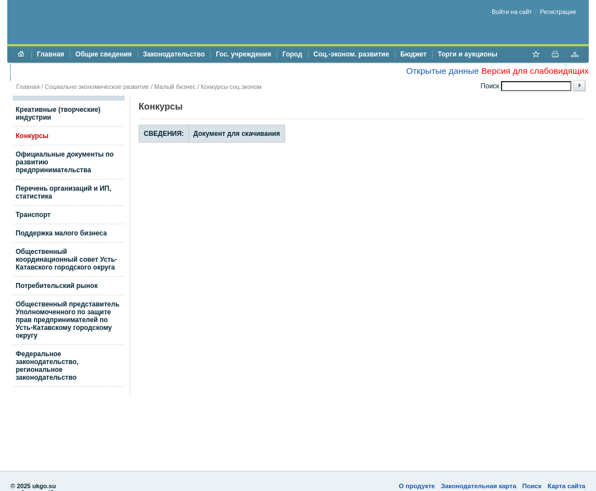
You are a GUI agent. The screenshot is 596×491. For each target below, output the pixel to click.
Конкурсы (32, 136)
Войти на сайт (512, 11)
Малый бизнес (175, 86)
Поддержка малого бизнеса (61, 233)
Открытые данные (442, 70)
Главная (50, 54)
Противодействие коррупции (64, 72)
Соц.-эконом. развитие (351, 54)
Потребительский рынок (57, 286)
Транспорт (33, 215)
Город (292, 54)
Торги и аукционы (468, 54)
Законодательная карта (479, 486)
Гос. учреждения (243, 54)
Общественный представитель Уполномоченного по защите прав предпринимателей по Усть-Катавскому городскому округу (68, 319)
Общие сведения (103, 54)
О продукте (417, 486)
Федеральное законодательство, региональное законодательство (47, 365)
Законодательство (174, 54)
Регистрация (558, 11)
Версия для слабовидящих (535, 70)
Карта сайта (566, 486)
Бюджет (413, 54)
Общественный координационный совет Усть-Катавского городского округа (66, 259)
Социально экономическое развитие (97, 86)
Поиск (532, 486)
